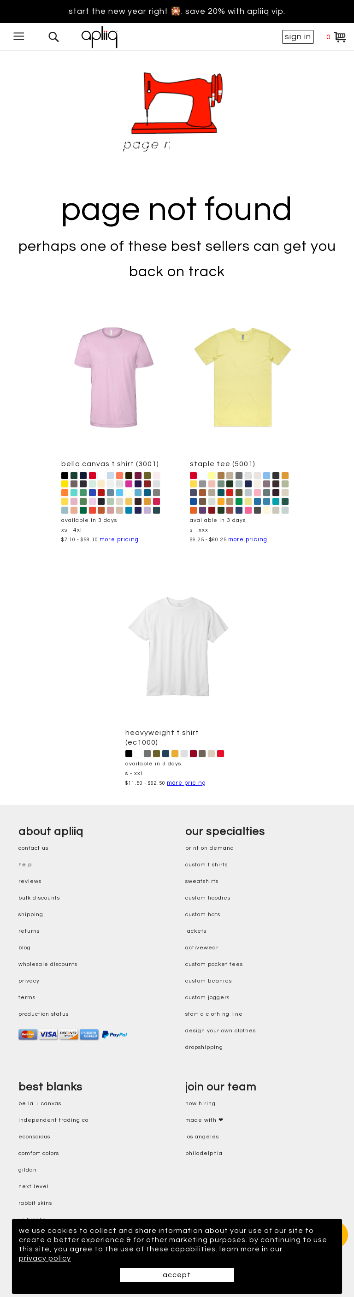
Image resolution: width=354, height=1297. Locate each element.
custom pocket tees (214, 964)
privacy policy (45, 1258)
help (25, 865)
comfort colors (38, 1153)
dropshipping (204, 1047)
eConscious (34, 1137)
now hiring (200, 1104)
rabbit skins (35, 1203)
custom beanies (208, 981)
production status (43, 1014)
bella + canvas (39, 1104)
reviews (29, 881)
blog (24, 948)
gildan (27, 1170)
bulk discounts (39, 898)
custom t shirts (206, 865)
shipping (30, 915)
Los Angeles (202, 1137)
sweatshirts (201, 881)
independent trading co (53, 1120)
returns (29, 931)
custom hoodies (207, 898)
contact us (33, 848)
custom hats (202, 915)
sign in (298, 36)
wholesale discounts (47, 964)
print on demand (209, 848)
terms (26, 998)
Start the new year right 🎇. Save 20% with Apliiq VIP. (177, 11)
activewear (201, 948)
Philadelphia (204, 1153)
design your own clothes (220, 1031)
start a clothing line (214, 1014)
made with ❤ (204, 1120)
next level (33, 1187)
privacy (29, 981)
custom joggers (207, 998)
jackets (195, 931)
